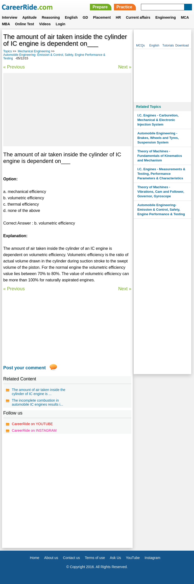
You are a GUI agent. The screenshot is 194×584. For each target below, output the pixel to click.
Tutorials (168, 45)
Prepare (100, 7)
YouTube (133, 558)
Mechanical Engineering (34, 51)
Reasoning (51, 17)
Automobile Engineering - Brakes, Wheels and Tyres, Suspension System (158, 137)
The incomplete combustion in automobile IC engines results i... (37, 402)
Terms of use (95, 558)
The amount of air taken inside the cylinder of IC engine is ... (38, 392)
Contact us (71, 558)
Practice (124, 7)
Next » (124, 66)
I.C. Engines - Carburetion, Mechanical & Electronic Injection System (158, 119)
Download (182, 45)
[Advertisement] (67, 109)
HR (118, 17)
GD (85, 17)
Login (60, 24)
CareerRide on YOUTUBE (32, 424)
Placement (102, 17)
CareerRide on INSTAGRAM (34, 430)
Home (34, 558)
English (71, 17)
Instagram (152, 558)
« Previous (14, 66)
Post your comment (24, 367)
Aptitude (29, 17)
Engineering (165, 17)
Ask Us (115, 558)
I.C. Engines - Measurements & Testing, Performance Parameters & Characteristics (161, 173)
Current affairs (138, 17)
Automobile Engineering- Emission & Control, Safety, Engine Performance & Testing (161, 209)
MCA (185, 17)
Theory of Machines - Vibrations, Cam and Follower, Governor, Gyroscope (160, 191)
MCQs (140, 45)
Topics (7, 51)
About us (51, 558)
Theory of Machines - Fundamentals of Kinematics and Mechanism (159, 155)
